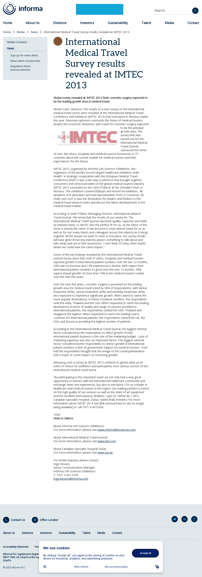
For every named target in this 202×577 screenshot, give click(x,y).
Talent (146, 23)
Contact (193, 23)
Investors (87, 23)
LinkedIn (185, 520)
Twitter (195, 520)
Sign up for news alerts (24, 55)
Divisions (59, 23)
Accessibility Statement (15, 546)
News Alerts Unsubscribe (25, 61)
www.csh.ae (105, 452)
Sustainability (118, 23)
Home (7, 23)
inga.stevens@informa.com (70, 479)
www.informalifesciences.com (117, 430)
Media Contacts (17, 42)
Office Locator (49, 520)
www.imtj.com (107, 441)
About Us (32, 23)
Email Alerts (175, 520)
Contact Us (18, 520)
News (34, 32)
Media (169, 23)
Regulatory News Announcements (20, 67)
